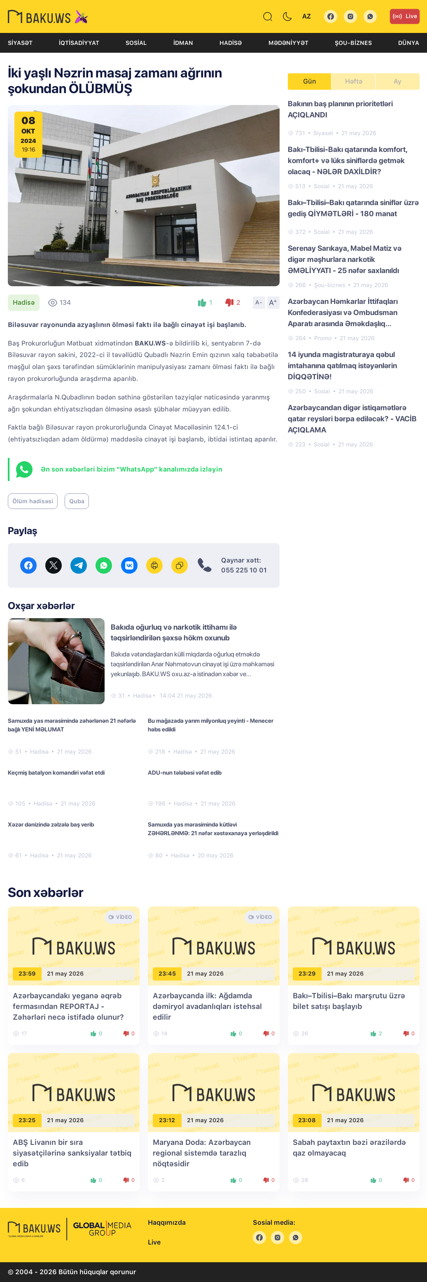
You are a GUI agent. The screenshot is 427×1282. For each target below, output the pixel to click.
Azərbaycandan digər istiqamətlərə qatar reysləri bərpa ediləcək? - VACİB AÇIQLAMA (352, 418)
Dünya (408, 43)
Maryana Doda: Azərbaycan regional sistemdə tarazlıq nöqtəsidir (202, 1153)
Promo (322, 338)
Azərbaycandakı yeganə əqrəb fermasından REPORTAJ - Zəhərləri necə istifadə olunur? (68, 1006)
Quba (76, 501)
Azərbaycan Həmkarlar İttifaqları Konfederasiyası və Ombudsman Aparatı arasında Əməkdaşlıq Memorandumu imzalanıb (343, 313)
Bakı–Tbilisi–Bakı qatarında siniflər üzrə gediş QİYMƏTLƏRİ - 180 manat (353, 208)
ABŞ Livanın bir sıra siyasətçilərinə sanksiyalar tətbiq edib (72, 1153)
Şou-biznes (353, 43)
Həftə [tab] (353, 81)
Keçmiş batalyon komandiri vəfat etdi (56, 772)
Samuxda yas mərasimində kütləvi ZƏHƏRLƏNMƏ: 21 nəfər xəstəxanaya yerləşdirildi (213, 828)
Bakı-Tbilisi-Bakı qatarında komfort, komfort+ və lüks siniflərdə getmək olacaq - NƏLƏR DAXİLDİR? (347, 160)
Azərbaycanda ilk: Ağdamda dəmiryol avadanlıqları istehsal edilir (207, 1006)
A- (259, 302)
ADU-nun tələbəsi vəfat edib (185, 772)
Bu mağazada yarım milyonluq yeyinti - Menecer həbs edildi (210, 725)
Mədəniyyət (288, 43)
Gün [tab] (309, 81)
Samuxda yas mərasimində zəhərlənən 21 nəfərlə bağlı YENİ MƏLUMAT (72, 725)
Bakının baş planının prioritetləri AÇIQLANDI (340, 109)
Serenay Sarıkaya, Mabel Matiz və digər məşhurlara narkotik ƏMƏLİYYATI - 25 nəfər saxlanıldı (344, 259)
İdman (183, 43)
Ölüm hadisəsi (32, 501)
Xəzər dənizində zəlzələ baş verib (51, 824)
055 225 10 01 (244, 570)
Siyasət (20, 43)
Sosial (136, 43)
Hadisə (230, 43)
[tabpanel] (354, 273)
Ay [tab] (397, 81)
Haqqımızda (167, 1222)
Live (404, 16)
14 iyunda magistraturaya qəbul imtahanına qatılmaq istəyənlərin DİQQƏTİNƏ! (342, 365)
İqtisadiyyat (79, 43)
